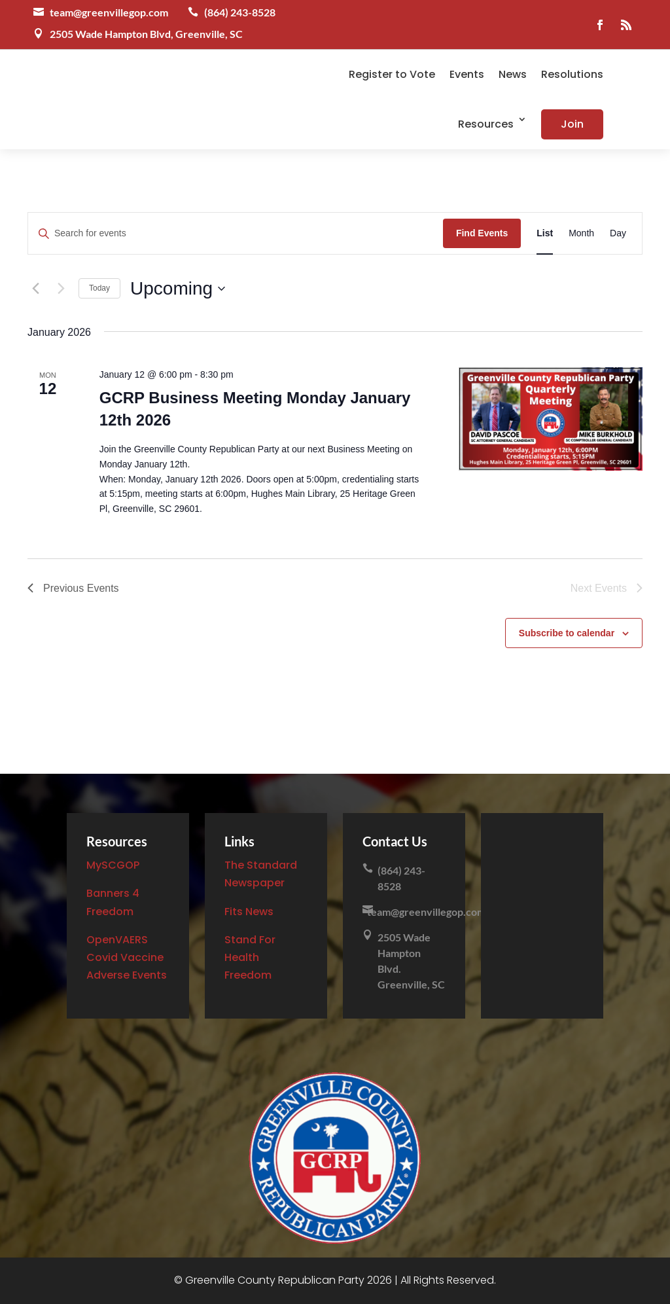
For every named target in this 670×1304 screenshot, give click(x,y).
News (513, 74)
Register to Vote (392, 74)
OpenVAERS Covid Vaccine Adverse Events (126, 957)
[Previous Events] (35, 289)
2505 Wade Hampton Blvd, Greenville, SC (146, 33)
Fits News (248, 911)
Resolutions (572, 74)
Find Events (482, 233)
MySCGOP (112, 865)
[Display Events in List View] (545, 233)
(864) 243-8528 (239, 12)
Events (467, 74)
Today (99, 288)
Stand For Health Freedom (249, 957)
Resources (486, 124)
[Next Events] (61, 289)
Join (572, 124)
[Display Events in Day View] (618, 233)
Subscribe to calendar (566, 633)
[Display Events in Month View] (581, 233)
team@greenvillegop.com (109, 12)
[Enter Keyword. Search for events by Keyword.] (235, 233)
